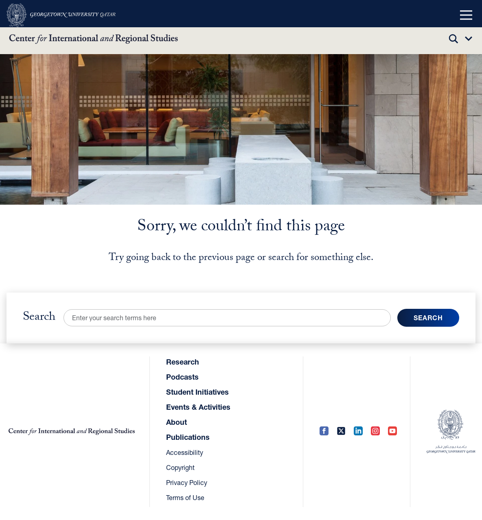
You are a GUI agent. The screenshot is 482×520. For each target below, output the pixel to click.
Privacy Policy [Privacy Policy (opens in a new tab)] (186, 482)
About (176, 421)
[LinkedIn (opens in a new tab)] (358, 431)
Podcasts (182, 376)
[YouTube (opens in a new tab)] (392, 431)
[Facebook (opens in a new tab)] (324, 431)
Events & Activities (198, 406)
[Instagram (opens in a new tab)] (375, 431)
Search (39, 318)
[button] (466, 15)
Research (182, 361)
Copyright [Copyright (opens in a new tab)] (180, 467)
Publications (188, 437)
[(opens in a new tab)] (61, 15)
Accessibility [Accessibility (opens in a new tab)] (184, 452)
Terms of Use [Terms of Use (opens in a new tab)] (185, 497)
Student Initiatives (197, 391)
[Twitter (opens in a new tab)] (341, 431)
